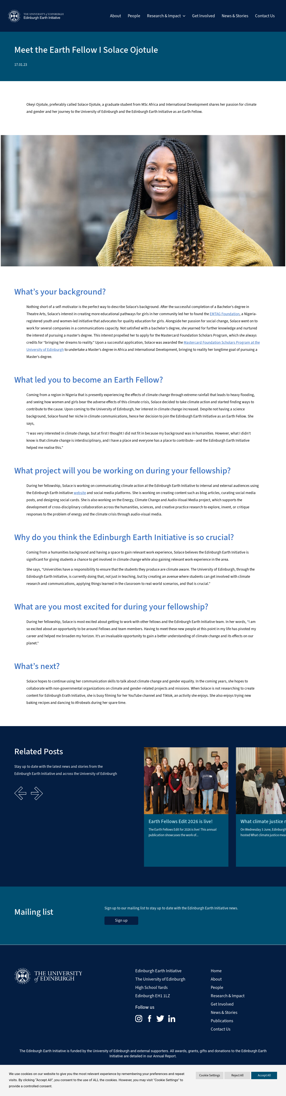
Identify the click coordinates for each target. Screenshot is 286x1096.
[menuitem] (141, 1018)
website (80, 492)
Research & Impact (166, 16)
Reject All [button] (237, 1075)
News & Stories (235, 16)
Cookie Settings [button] (209, 1075)
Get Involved (203, 16)
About (115, 16)
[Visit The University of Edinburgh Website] (48, 975)
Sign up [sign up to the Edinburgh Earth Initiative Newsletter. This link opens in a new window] (121, 920)
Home (216, 971)
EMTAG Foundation (225, 313)
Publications (222, 1021)
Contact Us (265, 16)
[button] (183, 16)
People (134, 16)
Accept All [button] (264, 1075)
